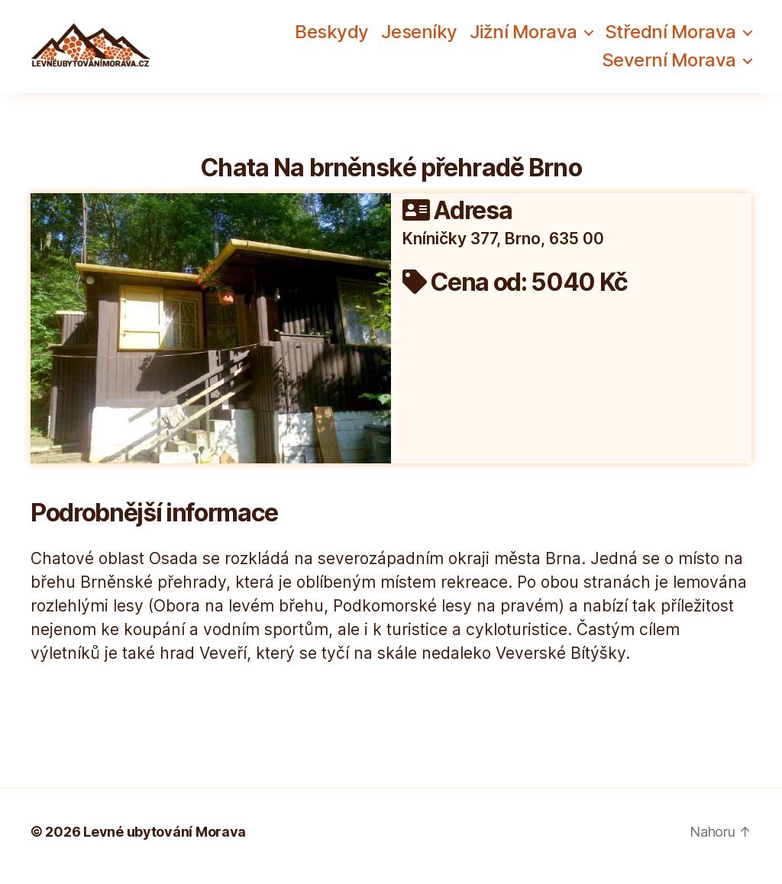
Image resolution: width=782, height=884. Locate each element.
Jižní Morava (523, 36)
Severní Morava (669, 65)
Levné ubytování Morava (164, 841)
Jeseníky (419, 36)
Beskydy (332, 36)
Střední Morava (670, 36)
